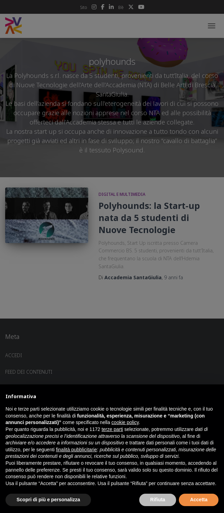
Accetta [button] (198, 499)
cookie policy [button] (125, 422)
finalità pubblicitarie (76, 449)
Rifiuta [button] (157, 499)
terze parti (112, 429)
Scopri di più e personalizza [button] (48, 499)
